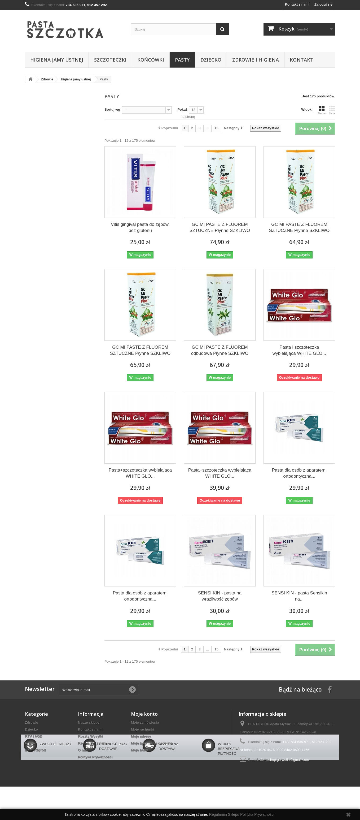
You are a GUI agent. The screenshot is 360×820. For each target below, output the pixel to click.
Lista (332, 110)
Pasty (182, 60)
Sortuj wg (112, 109)
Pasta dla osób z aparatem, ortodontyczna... (299, 473)
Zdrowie (31, 722)
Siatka (321, 110)
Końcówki (150, 60)
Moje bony (139, 750)
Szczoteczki (110, 60)
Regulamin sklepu (92, 743)
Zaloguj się (323, 4)
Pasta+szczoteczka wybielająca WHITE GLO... (140, 473)
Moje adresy (141, 736)
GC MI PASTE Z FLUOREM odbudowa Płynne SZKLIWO (219, 350)
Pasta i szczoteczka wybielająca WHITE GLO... (299, 350)
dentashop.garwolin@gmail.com (284, 760)
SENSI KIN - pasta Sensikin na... (299, 596)
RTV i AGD (33, 736)
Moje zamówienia (145, 722)
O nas (82, 750)
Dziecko (210, 60)
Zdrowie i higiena (255, 60)
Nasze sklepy (89, 722)
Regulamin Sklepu (224, 814)
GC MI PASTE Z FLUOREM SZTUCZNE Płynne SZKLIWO (220, 227)
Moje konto (144, 714)
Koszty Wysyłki (90, 736)
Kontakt (301, 60)
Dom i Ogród (35, 750)
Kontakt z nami (297, 4)
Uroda (30, 743)
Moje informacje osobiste (151, 743)
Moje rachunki (142, 729)
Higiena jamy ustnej (56, 60)
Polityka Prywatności (95, 757)
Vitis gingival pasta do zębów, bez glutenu (140, 227)
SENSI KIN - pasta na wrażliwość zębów (220, 596)
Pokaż (182, 109)
